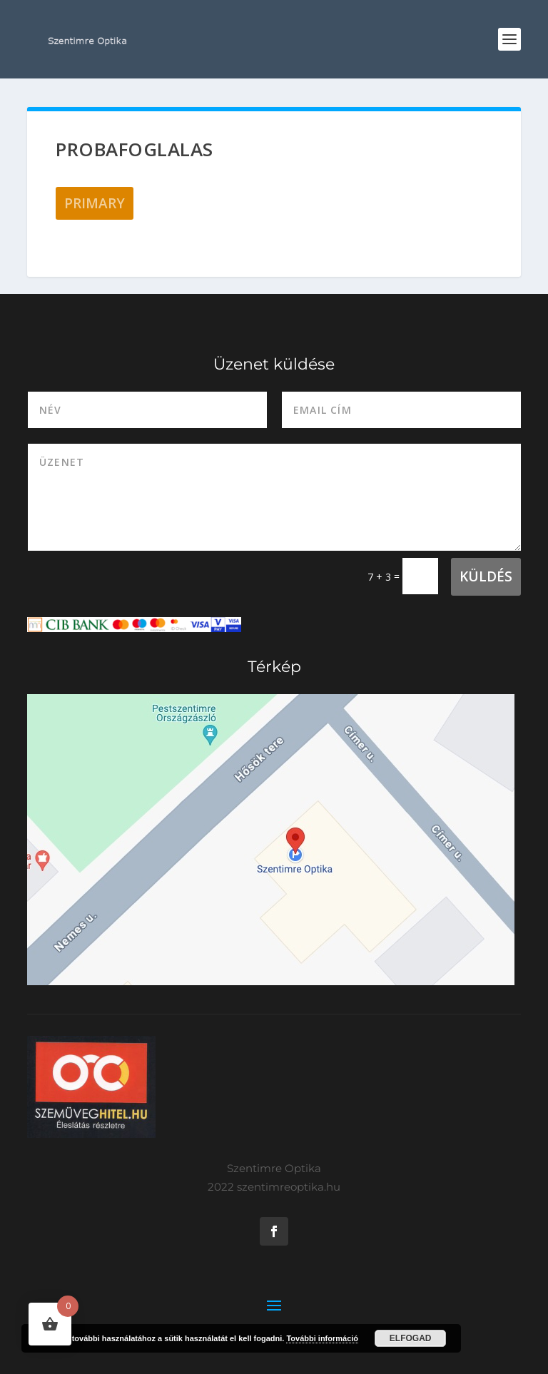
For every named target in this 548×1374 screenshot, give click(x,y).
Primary (94, 203)
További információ (322, 1338)
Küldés (486, 576)
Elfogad (411, 1338)
